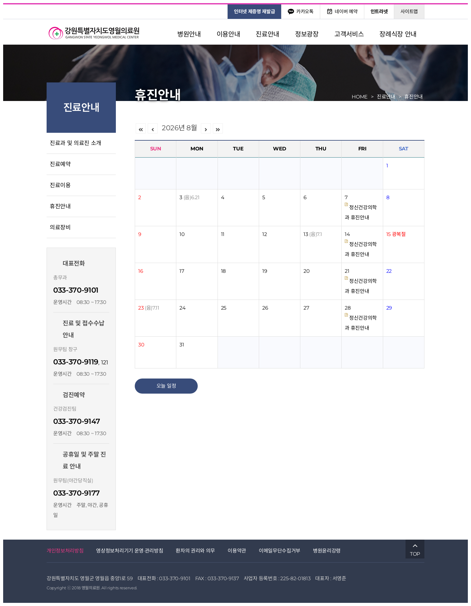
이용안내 (228, 34)
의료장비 (60, 227)
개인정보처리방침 (65, 551)
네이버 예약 (342, 11)
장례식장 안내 (398, 34)
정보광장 (307, 34)
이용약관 (237, 551)
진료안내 (267, 34)
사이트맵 (409, 11)
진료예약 (60, 164)
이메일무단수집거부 (279, 551)
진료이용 (60, 185)
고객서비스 (349, 34)
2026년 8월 (179, 128)
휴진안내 (60, 206)
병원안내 (189, 34)
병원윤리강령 (327, 551)
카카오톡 (300, 11)
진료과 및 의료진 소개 (75, 143)
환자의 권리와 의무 (195, 551)
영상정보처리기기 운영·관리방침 (129, 551)
